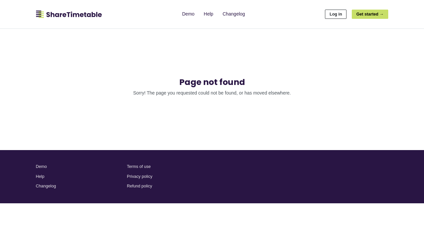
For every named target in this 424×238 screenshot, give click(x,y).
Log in (336, 14)
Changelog (234, 14)
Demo (188, 14)
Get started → (370, 14)
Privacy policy (139, 176)
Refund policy (139, 186)
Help (208, 14)
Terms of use (139, 166)
